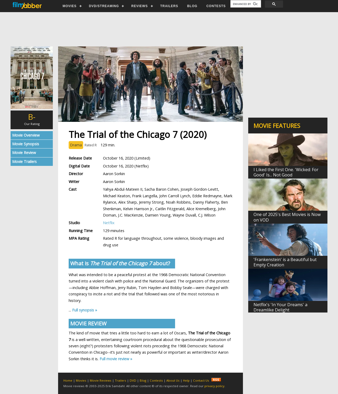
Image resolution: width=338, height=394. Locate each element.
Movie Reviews (100, 380)
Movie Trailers (24, 161)
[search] (245, 4)
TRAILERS (169, 6)
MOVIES (70, 6)
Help (186, 380)
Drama (76, 144)
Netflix (109, 222)
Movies (81, 380)
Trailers (120, 380)
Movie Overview (26, 135)
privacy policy (214, 386)
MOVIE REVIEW (88, 323)
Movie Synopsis (25, 143)
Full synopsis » (84, 310)
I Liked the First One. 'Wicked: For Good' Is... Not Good (285, 172)
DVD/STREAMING (104, 6)
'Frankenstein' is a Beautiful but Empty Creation (285, 262)
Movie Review (24, 152)
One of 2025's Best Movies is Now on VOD (287, 217)
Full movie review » (116, 358)
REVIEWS (139, 6)
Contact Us (201, 380)
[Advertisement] (169, 29)
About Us (173, 380)
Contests (156, 380)
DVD (133, 380)
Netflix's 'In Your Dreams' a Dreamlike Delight (280, 307)
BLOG (192, 6)
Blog (143, 380)
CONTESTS (216, 6)
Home (67, 380)
